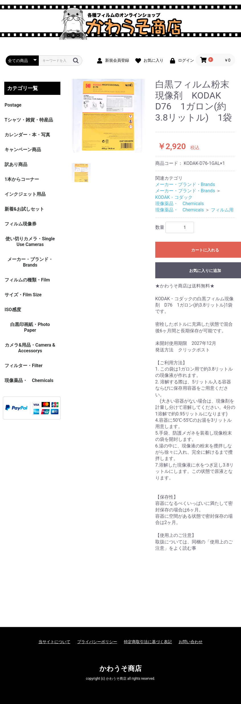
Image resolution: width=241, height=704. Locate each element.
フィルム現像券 (20, 224)
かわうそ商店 (120, 669)
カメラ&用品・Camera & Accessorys (30, 347)
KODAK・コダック (174, 197)
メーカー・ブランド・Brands (30, 262)
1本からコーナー (22, 179)
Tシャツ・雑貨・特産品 (29, 120)
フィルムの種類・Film (27, 280)
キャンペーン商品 (23, 149)
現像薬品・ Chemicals (29, 380)
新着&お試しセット (24, 209)
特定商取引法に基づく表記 (148, 641)
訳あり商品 (16, 164)
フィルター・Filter (23, 365)
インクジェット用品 (25, 194)
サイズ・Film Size (23, 294)
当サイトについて (54, 641)
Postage (13, 105)
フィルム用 (222, 210)
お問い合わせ (191, 641)
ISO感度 (13, 309)
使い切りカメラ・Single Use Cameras (30, 241)
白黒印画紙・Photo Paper (30, 327)
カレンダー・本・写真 (27, 134)
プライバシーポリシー (97, 641)
